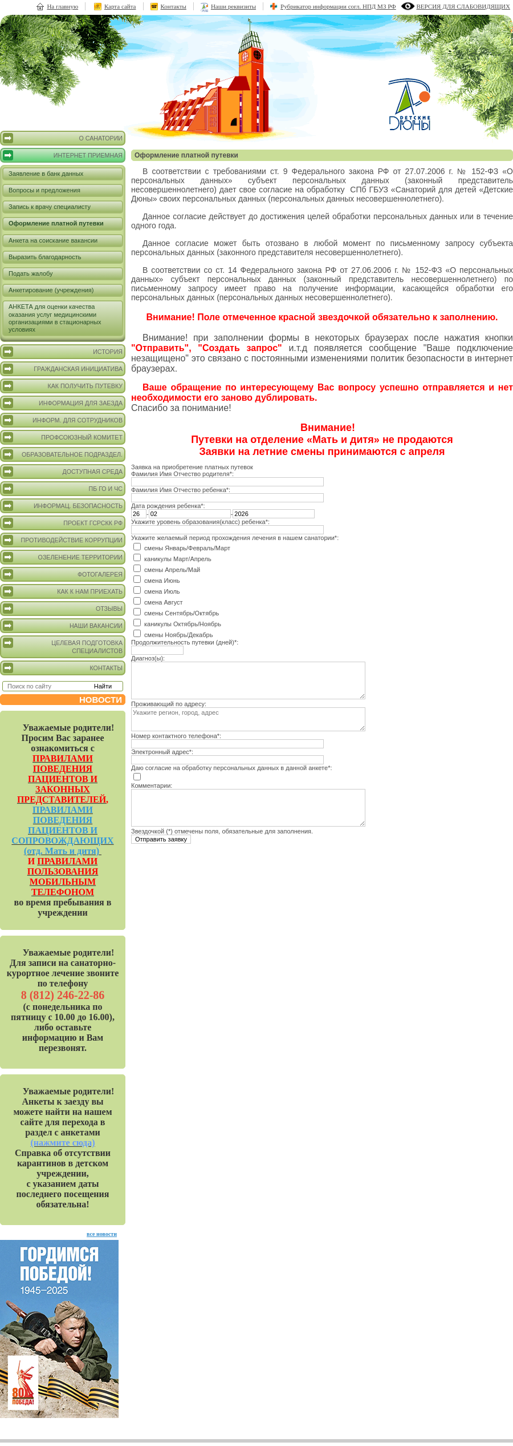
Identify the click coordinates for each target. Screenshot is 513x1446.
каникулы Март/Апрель (177, 558)
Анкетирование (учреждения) (51, 290)
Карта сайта (120, 6)
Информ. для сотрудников (63, 420)
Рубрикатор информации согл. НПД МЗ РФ (338, 6)
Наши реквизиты (233, 6)
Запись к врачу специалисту (50, 206)
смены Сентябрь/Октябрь (181, 613)
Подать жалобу (31, 273)
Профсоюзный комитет (63, 437)
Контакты (173, 6)
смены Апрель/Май (172, 569)
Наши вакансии (63, 626)
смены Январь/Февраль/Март (187, 548)
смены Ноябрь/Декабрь (178, 634)
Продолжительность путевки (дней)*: (184, 642)
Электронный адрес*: (162, 751)
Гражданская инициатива (63, 369)
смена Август (163, 602)
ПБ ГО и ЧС (63, 489)
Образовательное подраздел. (63, 454)
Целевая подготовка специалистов (63, 646)
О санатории (63, 138)
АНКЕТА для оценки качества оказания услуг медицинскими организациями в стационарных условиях (55, 318)
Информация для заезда (63, 403)
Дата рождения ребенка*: (168, 505)
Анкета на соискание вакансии (53, 240)
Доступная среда (63, 471)
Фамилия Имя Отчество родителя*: (182, 473)
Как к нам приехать (63, 591)
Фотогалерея (63, 574)
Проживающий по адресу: (168, 703)
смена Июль (162, 591)
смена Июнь (162, 580)
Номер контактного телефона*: (176, 735)
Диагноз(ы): (148, 658)
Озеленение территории (63, 557)
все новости (102, 1234)
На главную (62, 6)
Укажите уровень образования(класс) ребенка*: (200, 521)
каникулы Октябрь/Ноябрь (182, 624)
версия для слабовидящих (463, 6)
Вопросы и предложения (44, 190)
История (63, 352)
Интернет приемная (63, 155)
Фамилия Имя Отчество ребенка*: (180, 489)
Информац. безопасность (63, 506)
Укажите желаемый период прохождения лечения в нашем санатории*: (235, 537)
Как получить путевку (63, 386)
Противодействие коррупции (63, 540)
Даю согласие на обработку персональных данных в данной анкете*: (231, 767)
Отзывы (63, 608)
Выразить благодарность (45, 256)
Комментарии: (151, 785)
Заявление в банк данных (46, 173)
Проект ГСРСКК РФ (63, 523)
